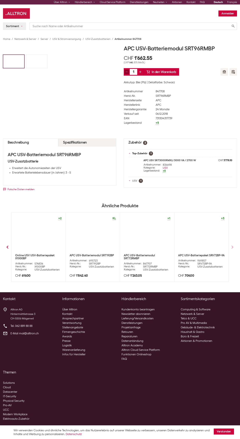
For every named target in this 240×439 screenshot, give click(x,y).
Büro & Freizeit (190, 336)
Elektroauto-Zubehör (16, 418)
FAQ (202, 2)
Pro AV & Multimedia (194, 323)
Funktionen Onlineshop (136, 354)
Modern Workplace (15, 414)
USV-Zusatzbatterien (97, 38)
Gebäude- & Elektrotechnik (198, 327)
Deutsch (218, 2)
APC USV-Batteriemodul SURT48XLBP (85, 257)
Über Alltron (69, 309)
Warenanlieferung (73, 350)
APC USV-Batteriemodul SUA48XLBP (30, 257)
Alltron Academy (132, 345)
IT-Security (9, 396)
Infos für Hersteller (74, 354)
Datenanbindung (132, 341)
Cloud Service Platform (112, 2)
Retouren (127, 332)
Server (44, 38)
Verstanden (224, 431)
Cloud (7, 387)
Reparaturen (129, 336)
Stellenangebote (72, 327)
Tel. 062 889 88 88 (21, 326)
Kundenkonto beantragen (138, 309)
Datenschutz (74, 434)
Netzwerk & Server (25, 38)
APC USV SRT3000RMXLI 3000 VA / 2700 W (169, 160)
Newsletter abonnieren (136, 314)
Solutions (9, 383)
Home (6, 38)
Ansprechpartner (73, 318)
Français (232, 2)
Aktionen (177, 2)
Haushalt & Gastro (192, 332)
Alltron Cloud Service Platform (141, 350)
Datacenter (10, 392)
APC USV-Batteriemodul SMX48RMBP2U (139, 257)
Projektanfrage (131, 327)
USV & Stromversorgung (66, 38)
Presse (66, 341)
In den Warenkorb (161, 72)
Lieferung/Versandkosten (138, 318)
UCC (6, 409)
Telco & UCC (188, 318)
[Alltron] (16, 13)
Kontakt (191, 2)
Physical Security (14, 400)
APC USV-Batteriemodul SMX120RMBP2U (193, 257)
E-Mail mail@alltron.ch (24, 333)
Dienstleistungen (139, 2)
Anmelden (227, 13)
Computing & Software (195, 309)
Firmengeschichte (73, 332)
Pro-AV (7, 405)
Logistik (67, 345)
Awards (67, 336)
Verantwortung (71, 323)
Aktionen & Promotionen (196, 341)
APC (158, 100)
